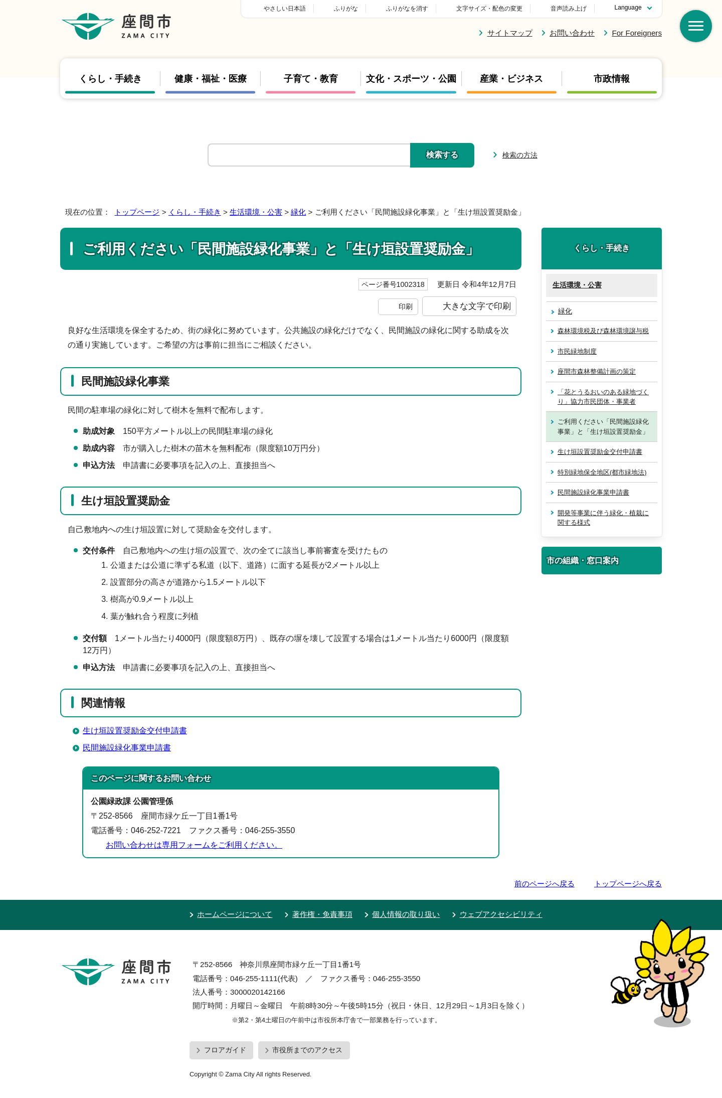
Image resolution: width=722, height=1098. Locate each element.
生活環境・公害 (256, 212)
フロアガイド (225, 1050)
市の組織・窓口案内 (583, 560)
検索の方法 (519, 155)
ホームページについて (234, 914)
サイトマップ (509, 33)
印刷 (406, 306)
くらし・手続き (110, 78)
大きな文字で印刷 (477, 306)
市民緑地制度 (577, 351)
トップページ (136, 212)
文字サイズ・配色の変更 (489, 8)
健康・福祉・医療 (210, 78)
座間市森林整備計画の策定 (597, 371)
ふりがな (416, 8)
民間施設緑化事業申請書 (127, 747)
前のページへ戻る (544, 883)
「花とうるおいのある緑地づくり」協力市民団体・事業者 (603, 396)
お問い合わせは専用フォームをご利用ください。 (194, 845)
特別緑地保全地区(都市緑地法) (602, 472)
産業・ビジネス (511, 78)
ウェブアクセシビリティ (501, 914)
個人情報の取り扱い (406, 914)
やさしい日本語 (355, 8)
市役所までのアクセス (307, 1050)
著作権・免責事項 (322, 914)
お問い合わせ (572, 33)
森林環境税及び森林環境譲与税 (603, 331)
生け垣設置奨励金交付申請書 (135, 730)
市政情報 (612, 78)
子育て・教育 (311, 78)
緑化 (298, 212)
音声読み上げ (569, 8)
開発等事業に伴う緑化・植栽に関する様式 (603, 517)
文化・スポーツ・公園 (411, 78)
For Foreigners (637, 33)
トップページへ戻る (628, 883)
